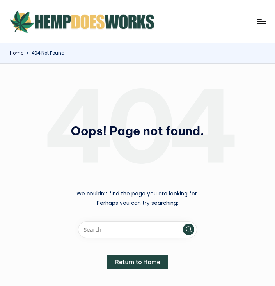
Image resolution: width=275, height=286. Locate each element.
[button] (189, 229)
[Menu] (261, 21)
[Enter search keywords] (137, 229)
